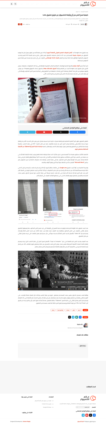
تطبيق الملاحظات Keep (50, 68)
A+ (21, 24)
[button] (80, 317)
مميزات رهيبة (77, 55)
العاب (42, 4)
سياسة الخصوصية (48, 407)
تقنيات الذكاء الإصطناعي (52, 58)
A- (18, 24)
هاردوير (21, 4)
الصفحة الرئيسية (84, 12)
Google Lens (63, 167)
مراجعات (27, 4)
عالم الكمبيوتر (80, 421)
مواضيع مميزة (60, 310)
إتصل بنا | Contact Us (48, 404)
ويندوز (68, 4)
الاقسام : (94, 407)
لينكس (46, 4)
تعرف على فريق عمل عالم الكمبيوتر (44, 401)
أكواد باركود (76, 66)
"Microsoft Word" (79, 162)
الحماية (51, 4)
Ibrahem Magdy (26, 421)
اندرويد (37, 4)
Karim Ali (82, 24)
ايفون (32, 4)
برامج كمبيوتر (74, 4)
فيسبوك (57, 4)
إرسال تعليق (82, 346)
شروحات (67, 310)
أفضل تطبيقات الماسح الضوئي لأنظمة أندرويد (59, 52)
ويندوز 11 (63, 4)
